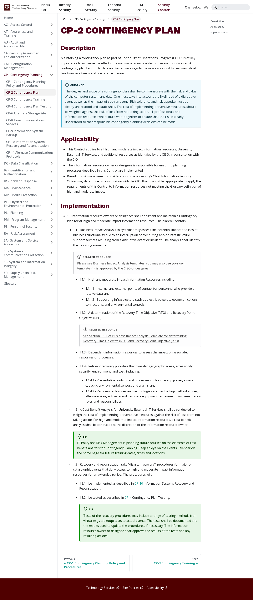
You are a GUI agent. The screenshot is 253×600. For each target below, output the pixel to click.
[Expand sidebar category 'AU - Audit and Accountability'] (51, 44)
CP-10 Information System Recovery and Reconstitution (27, 144)
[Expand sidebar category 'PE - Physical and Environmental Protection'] (51, 204)
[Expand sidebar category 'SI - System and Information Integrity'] (51, 264)
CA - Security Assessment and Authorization (22, 55)
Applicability (217, 27)
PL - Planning (13, 213)
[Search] (230, 7)
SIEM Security (141, 7)
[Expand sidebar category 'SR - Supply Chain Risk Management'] (51, 275)
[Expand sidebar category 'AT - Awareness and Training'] (51, 34)
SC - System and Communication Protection (24, 253)
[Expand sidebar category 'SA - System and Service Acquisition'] (51, 242)
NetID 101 (45, 7)
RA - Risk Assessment (19, 233)
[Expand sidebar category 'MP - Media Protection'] (51, 195)
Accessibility (157, 588)
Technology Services (102, 588)
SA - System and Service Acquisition (21, 242)
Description (217, 21)
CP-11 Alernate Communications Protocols (29, 154)
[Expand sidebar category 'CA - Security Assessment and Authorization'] (51, 55)
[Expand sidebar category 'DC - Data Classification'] (51, 163)
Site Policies (133, 588)
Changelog (193, 7)
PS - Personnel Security (20, 226)
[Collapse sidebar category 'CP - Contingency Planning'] (51, 75)
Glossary (10, 283)
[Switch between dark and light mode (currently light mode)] (206, 7)
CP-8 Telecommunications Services (25, 122)
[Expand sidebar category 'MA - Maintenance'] (51, 188)
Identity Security (65, 7)
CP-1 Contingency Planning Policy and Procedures (26, 84)
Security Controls (164, 7)
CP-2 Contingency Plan (22, 92)
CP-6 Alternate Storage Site (26, 113)
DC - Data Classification (21, 163)
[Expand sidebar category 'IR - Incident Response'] (51, 181)
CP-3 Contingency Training (25, 99)
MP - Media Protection (20, 195)
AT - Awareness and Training (18, 33)
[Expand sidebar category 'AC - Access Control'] (51, 25)
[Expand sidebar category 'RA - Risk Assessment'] (51, 233)
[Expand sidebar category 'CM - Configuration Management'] (51, 66)
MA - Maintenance (17, 188)
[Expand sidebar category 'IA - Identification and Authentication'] (51, 172)
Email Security (91, 7)
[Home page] (64, 19)
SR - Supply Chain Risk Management (20, 275)
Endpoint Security (114, 7)
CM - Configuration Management (18, 66)
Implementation (219, 32)
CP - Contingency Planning (23, 75)
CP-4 (128, 497)
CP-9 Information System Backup (24, 133)
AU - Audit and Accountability (14, 44)
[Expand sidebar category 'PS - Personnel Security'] (51, 226)
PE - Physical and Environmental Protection (23, 204)
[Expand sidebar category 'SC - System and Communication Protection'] (51, 253)
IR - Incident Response (20, 181)
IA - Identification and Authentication (20, 172)
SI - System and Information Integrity (24, 264)
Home (8, 18)
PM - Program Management (24, 219)
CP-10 (138, 483)
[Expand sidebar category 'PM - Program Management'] (51, 220)
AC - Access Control (18, 25)
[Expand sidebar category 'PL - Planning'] (51, 213)
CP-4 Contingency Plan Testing (28, 106)
